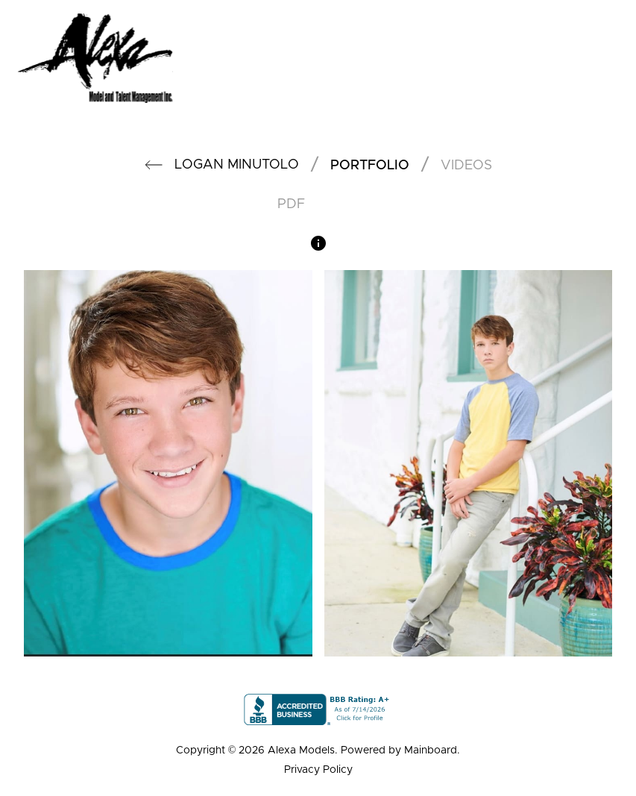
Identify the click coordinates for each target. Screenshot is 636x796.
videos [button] (466, 165)
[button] (154, 165)
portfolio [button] (369, 165)
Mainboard (430, 750)
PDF (291, 204)
